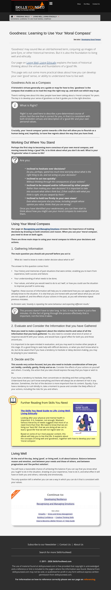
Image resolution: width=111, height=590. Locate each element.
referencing (89, 579)
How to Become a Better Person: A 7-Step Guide (55, 521)
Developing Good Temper (91, 39)
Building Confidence (45, 517)
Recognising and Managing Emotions (42, 229)
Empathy (42, 514)
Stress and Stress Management (60, 514)
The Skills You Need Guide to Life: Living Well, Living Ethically (46, 412)
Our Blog (87, 4)
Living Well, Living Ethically (45, 17)
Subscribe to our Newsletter (42, 544)
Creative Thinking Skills (65, 517)
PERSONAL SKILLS (23, 17)
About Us (78, 544)
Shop (79, 4)
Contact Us (96, 4)
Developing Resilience (55, 499)
